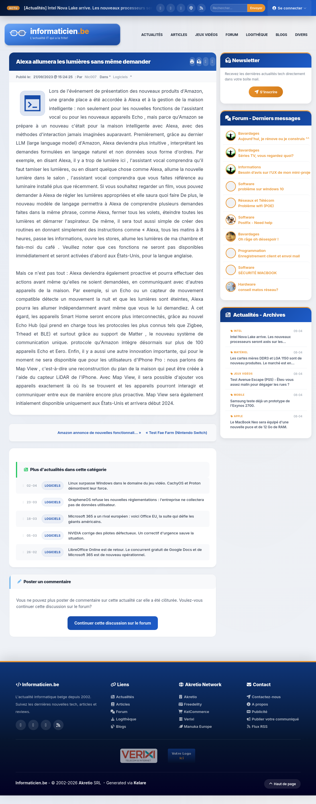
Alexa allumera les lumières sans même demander (83, 61)
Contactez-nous (263, 696)
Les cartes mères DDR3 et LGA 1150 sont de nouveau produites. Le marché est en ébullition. (266, 361)
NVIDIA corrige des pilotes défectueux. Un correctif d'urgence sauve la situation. (130, 535)
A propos (257, 704)
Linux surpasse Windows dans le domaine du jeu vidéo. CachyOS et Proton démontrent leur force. (134, 485)
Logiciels (120, 77)
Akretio (187, 696)
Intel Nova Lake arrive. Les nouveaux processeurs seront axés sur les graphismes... (129, 7)
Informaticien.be (31, 782)
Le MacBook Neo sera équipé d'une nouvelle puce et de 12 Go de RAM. (259, 424)
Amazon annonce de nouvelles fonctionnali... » (99, 432)
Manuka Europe (195, 726)
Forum (240, 118)
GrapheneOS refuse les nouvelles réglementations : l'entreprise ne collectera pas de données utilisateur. (136, 502)
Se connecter (289, 8)
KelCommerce (193, 711)
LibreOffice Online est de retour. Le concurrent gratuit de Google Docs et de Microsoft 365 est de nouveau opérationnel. (135, 552)
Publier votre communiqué (272, 719)
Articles (120, 704)
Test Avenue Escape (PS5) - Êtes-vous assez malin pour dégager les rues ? (261, 382)
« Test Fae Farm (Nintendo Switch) (176, 432)
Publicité (256, 711)
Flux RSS (257, 726)
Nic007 (91, 77)
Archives (274, 315)
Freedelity (190, 704)
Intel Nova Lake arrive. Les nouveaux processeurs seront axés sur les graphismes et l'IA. (260, 339)
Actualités (246, 315)
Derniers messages (276, 118)
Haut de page (282, 784)
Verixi (186, 719)
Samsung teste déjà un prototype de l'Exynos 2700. (260, 403)
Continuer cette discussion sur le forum (112, 623)
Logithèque (123, 719)
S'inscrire (265, 92)
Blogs (118, 726)
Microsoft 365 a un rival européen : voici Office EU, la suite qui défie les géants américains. (131, 519)
